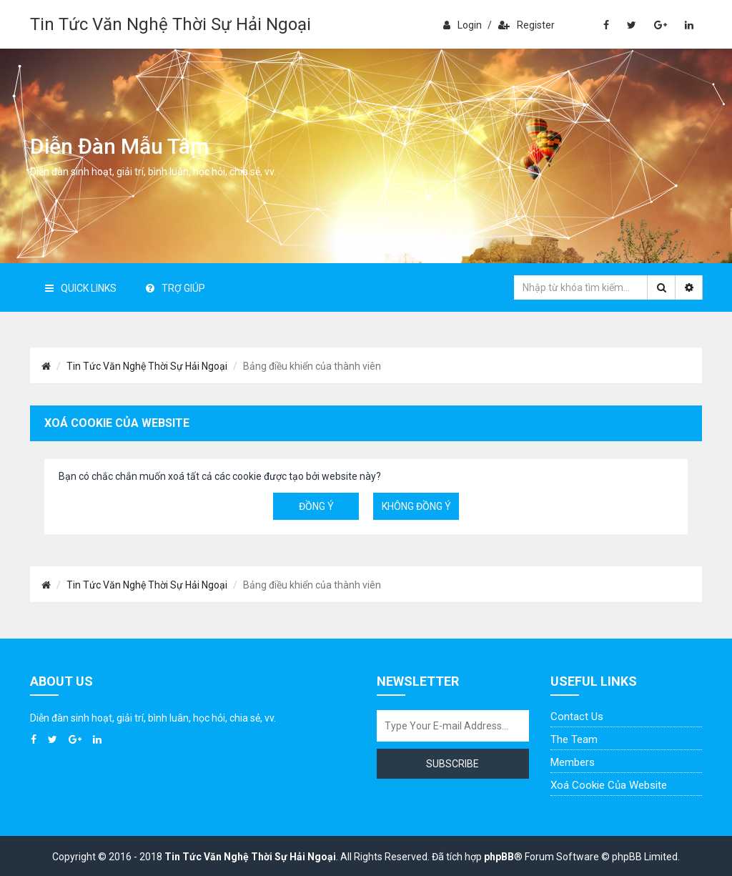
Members (572, 762)
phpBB (499, 856)
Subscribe (452, 763)
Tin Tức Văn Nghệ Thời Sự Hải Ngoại (170, 24)
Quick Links (81, 288)
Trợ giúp (175, 288)
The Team (574, 739)
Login (462, 25)
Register (526, 25)
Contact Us (576, 716)
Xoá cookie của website (608, 785)
